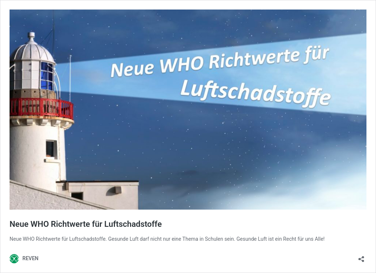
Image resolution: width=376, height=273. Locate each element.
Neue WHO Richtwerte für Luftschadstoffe (86, 224)
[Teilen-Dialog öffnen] (361, 256)
